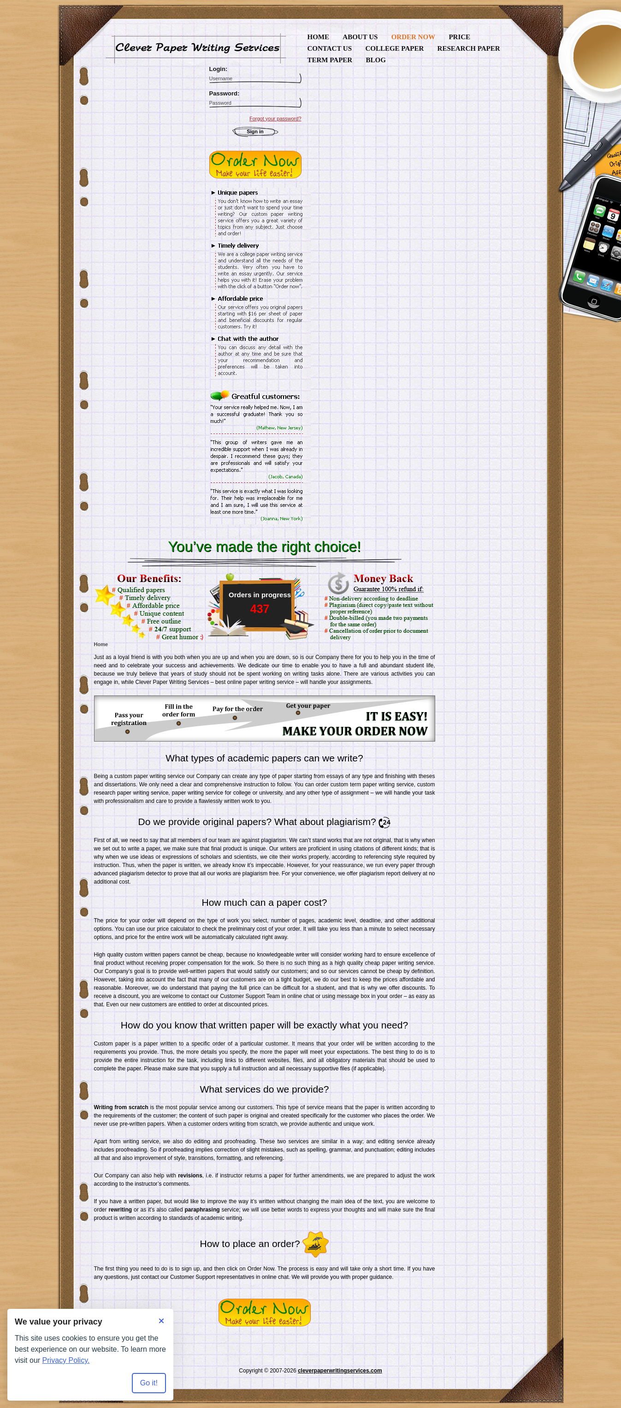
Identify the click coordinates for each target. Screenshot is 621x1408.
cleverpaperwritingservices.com (340, 1370)
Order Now (413, 37)
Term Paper (330, 60)
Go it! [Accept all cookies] (149, 1383)
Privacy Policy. (66, 1360)
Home (319, 37)
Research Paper (469, 48)
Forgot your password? (275, 118)
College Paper (394, 48)
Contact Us (330, 48)
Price (459, 37)
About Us (360, 37)
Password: (224, 93)
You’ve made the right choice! (264, 546)
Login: (218, 68)
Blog (375, 60)
